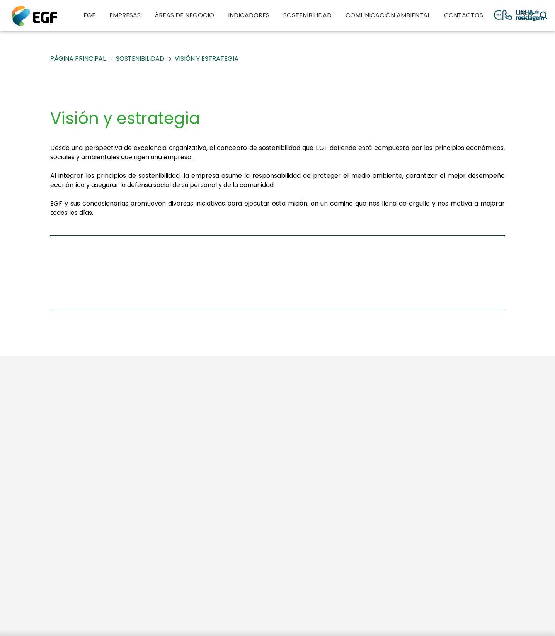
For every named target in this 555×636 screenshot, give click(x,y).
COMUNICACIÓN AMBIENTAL (388, 15)
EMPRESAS (125, 15)
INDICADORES (248, 15)
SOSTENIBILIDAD (307, 15)
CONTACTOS (463, 15)
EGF (89, 15)
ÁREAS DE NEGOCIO (184, 15)
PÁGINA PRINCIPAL (78, 58)
